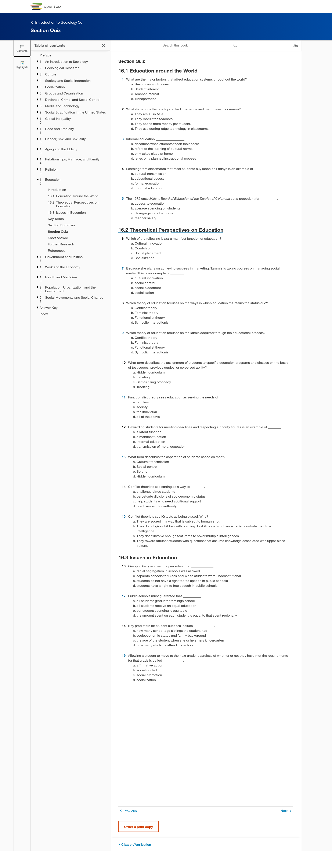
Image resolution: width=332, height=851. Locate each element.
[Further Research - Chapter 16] (76, 244)
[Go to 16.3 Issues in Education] (205, 557)
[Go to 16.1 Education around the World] (205, 70)
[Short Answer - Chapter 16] (76, 238)
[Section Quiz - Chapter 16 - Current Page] (76, 231)
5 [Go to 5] (123, 198)
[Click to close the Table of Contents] (22, 48)
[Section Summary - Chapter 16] (76, 225)
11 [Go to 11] (124, 397)
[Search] (235, 45)
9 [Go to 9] (123, 333)
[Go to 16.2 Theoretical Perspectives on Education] (205, 229)
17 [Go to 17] (124, 596)
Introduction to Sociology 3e (56, 22)
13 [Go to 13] (124, 457)
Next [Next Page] (287, 810)
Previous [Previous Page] (127, 810)
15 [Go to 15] (124, 516)
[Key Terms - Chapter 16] (76, 219)
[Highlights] (22, 64)
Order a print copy (138, 827)
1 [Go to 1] (123, 79)
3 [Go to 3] (123, 139)
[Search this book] (195, 45)
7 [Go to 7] (123, 268)
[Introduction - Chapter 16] (76, 190)
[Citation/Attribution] (205, 844)
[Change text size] (296, 45)
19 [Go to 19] (124, 655)
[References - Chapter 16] (76, 250)
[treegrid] (70, 184)
